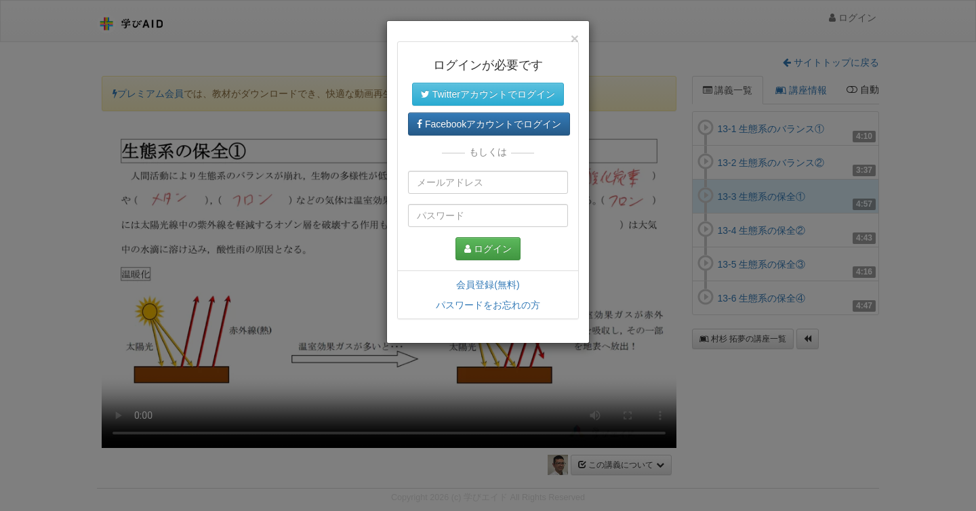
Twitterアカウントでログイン (488, 94)
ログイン (488, 248)
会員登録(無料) (487, 284)
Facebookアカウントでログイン (489, 124)
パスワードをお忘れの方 (488, 305)
